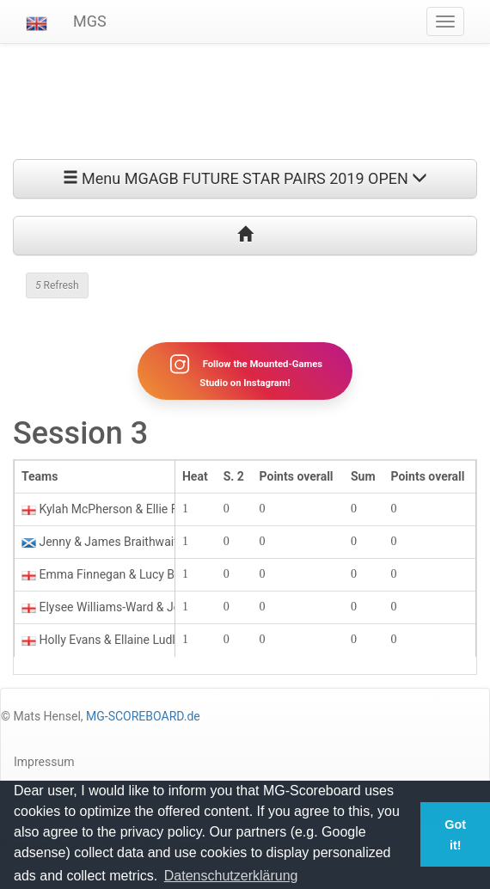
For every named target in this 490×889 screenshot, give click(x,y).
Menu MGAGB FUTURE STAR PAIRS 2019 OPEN (245, 178)
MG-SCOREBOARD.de (143, 716)
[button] (36, 21)
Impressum (44, 762)
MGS (90, 21)
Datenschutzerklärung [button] (231, 875)
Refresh (57, 285)
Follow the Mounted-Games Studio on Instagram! (245, 371)
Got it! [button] (455, 835)
